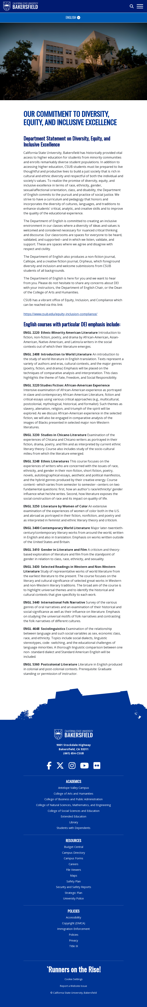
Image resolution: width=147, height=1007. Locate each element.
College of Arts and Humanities (73, 793)
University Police (73, 898)
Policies (73, 934)
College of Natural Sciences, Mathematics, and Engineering (73, 805)
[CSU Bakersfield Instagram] (72, 767)
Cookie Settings (74, 979)
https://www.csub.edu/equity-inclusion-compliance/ (60, 314)
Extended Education (73, 816)
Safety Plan (73, 881)
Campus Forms (73, 858)
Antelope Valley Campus (73, 788)
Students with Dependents (73, 828)
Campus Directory (73, 852)
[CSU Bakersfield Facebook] (49, 767)
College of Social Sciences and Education (73, 811)
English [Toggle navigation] (71, 17)
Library (73, 822)
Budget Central (73, 847)
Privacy (73, 940)
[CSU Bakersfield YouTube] (84, 767)
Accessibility (73, 917)
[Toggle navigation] (140, 6)
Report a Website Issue (73, 986)
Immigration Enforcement (73, 929)
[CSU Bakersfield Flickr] (97, 767)
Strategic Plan (73, 893)
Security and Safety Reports (73, 887)
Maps (73, 875)
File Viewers (73, 870)
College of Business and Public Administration (73, 799)
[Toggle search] (132, 6)
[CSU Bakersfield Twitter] (60, 767)
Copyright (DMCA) (73, 923)
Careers (73, 864)
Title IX (73, 946)
